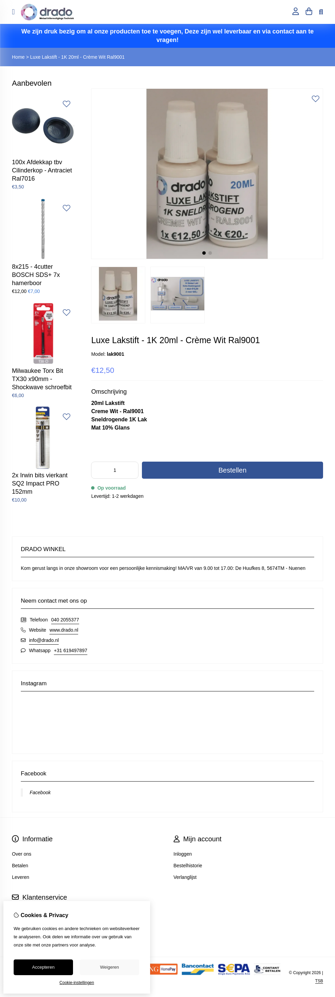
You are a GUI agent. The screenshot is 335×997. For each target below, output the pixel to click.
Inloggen (183, 854)
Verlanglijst (185, 877)
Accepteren (43, 967)
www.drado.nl (63, 630)
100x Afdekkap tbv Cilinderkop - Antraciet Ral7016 (42, 170)
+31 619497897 (70, 650)
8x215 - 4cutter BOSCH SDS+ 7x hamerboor (36, 274)
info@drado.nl (44, 640)
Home (18, 57)
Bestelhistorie (188, 865)
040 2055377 (65, 619)
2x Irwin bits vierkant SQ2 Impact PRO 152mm (40, 483)
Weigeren (109, 967)
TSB (319, 981)
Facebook (40, 792)
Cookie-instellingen (76, 982)
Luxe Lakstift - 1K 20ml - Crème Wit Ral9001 (77, 57)
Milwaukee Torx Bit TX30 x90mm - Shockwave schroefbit (42, 379)
